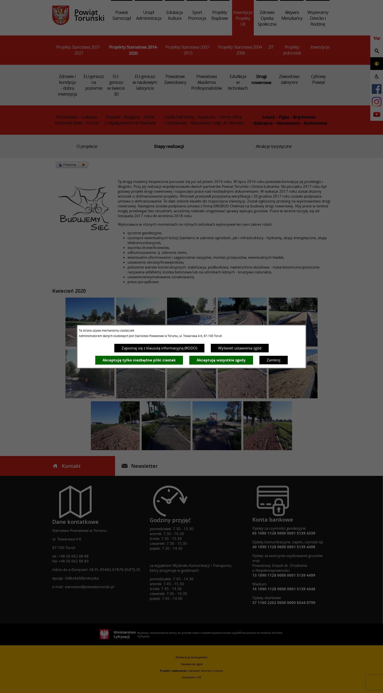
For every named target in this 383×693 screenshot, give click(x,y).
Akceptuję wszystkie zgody (221, 360)
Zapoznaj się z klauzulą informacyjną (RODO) (159, 348)
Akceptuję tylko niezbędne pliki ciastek (139, 360)
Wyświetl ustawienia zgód (239, 348)
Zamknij (273, 360)
